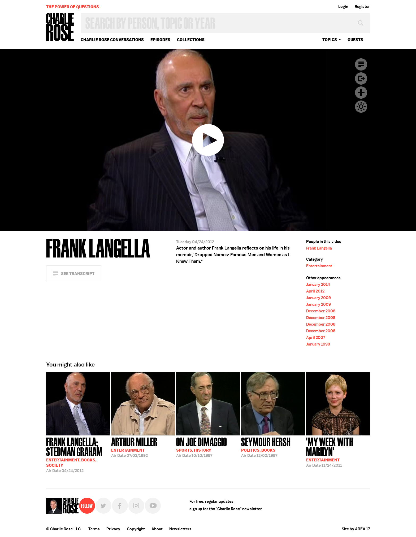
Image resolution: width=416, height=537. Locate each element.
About (157, 529)
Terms (94, 529)
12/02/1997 (266, 446)
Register (362, 6)
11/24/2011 (338, 451)
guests (355, 39)
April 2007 (315, 337)
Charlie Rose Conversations (112, 39)
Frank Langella (319, 248)
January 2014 (318, 284)
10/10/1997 (201, 446)
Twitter (103, 506)
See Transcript (77, 273)
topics (329, 39)
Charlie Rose (60, 27)
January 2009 (318, 297)
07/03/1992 (134, 446)
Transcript (361, 64)
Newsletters (180, 529)
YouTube (153, 506)
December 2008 (320, 311)
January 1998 (318, 344)
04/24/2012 (78, 454)
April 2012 (315, 291)
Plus (361, 92)
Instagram (136, 506)
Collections (191, 39)
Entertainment (319, 266)
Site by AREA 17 (356, 529)
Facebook (120, 506)
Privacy (113, 529)
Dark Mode (361, 107)
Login (343, 6)
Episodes (160, 39)
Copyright (136, 529)
